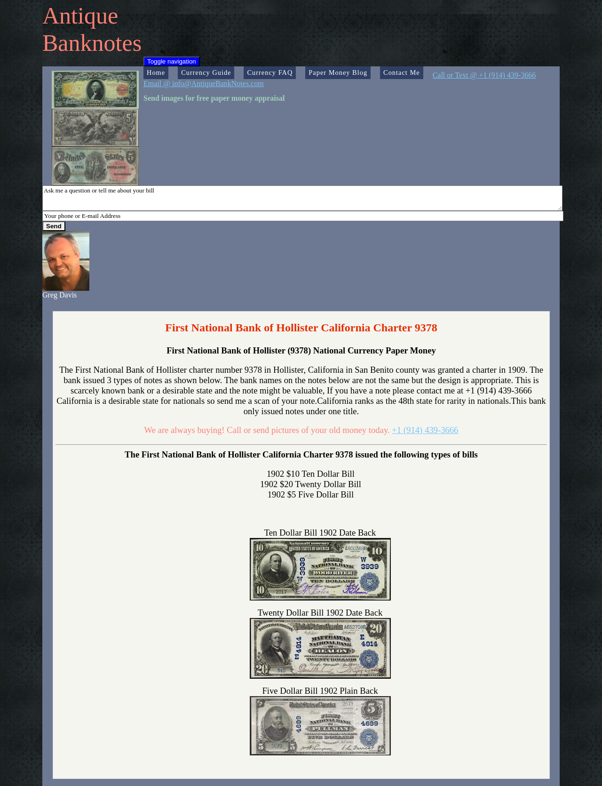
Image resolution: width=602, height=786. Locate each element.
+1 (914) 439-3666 (425, 430)
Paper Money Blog (338, 72)
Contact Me (401, 72)
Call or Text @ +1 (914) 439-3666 (484, 75)
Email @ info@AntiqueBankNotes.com (203, 84)
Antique (80, 15)
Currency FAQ (270, 72)
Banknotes (92, 43)
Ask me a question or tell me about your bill (302, 198)
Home (156, 72)
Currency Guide (206, 72)
